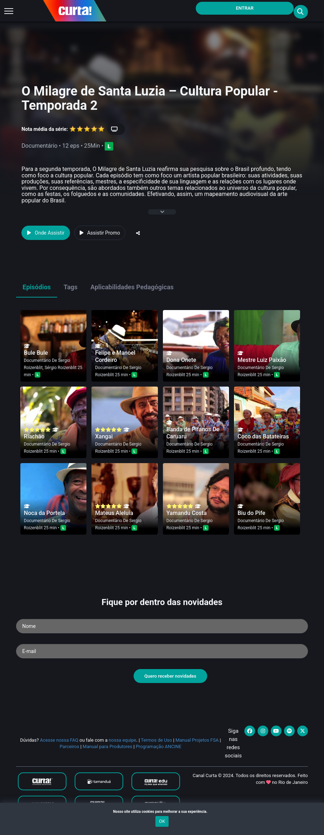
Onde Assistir (45, 233)
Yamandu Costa (186, 513)
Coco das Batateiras (263, 436)
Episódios (37, 287)
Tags (71, 287)
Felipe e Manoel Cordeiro (115, 356)
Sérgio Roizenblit (60, 367)
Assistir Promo (100, 233)
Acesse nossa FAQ (59, 740)
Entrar (245, 8)
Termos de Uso (156, 740)
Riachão (34, 436)
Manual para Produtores (107, 746)
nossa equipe (122, 740)
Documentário (37, 360)
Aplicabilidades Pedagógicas (132, 287)
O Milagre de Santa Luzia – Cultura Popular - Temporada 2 (149, 98)
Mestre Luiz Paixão (262, 360)
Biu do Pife (251, 513)
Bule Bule (36, 352)
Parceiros (69, 746)
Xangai (104, 436)
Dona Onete (181, 360)
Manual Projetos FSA (197, 740)
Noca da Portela (44, 513)
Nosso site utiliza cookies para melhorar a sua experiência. (162, 812)
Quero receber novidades (170, 676)
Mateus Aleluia (114, 513)
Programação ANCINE (158, 746)
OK (162, 821)
